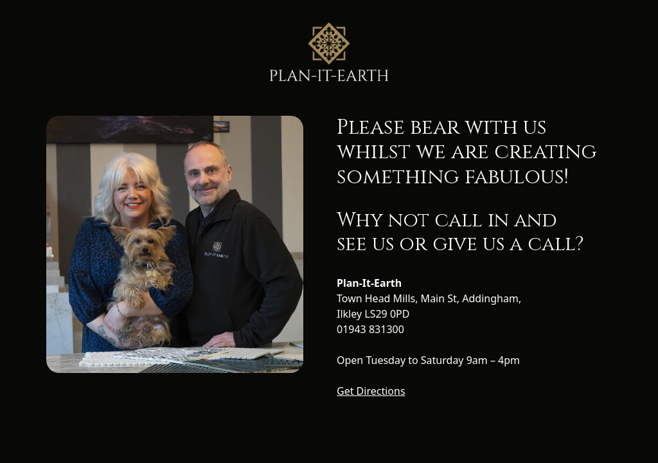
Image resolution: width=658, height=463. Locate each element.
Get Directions (371, 391)
